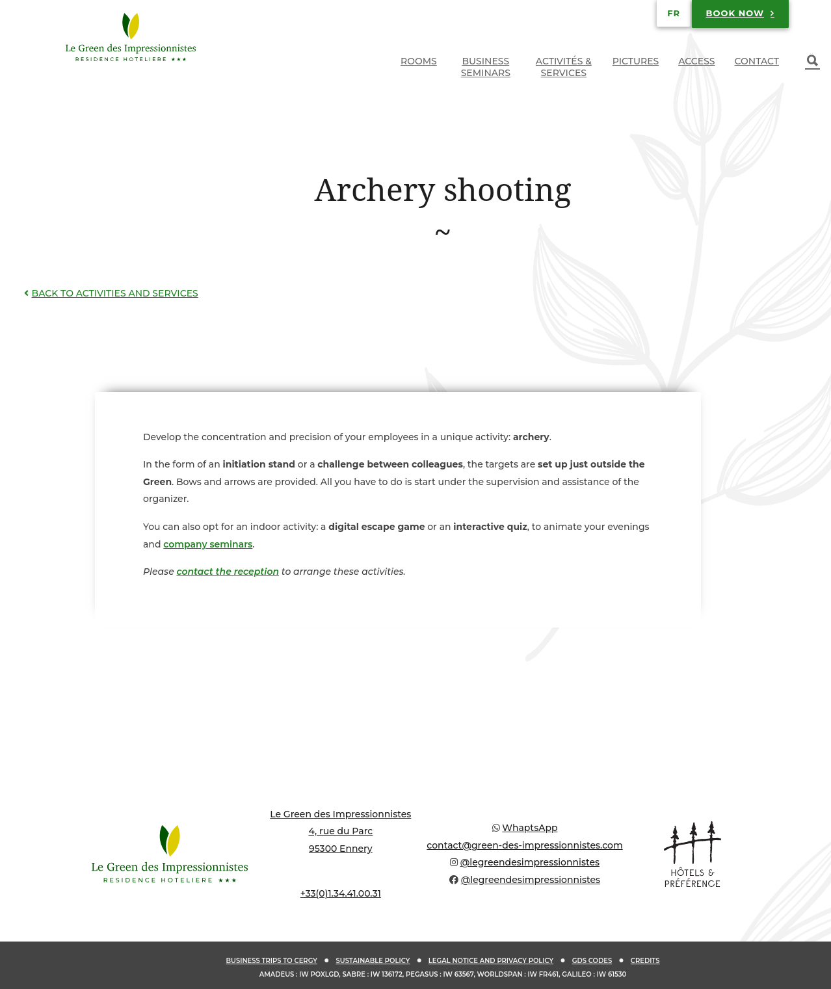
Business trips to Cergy (271, 960)
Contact (757, 61)
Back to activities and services (109, 293)
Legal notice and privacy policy (491, 960)
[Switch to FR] (673, 13)
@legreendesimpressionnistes (530, 862)
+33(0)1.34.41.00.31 (340, 893)
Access (696, 61)
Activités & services (564, 67)
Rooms (419, 61)
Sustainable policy (373, 960)
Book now (735, 13)
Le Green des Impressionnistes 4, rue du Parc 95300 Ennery (340, 831)
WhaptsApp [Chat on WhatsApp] (529, 828)
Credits (645, 960)
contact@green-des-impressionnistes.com (524, 845)
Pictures (636, 61)
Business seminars (485, 67)
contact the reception (227, 571)
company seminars (207, 544)
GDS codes (592, 960)
